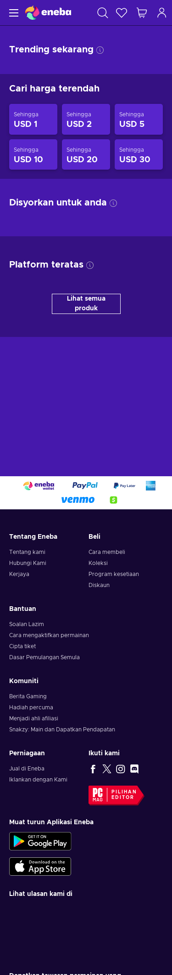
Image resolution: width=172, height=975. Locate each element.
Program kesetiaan (114, 574)
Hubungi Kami (27, 563)
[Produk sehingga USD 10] (33, 154)
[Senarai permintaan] (121, 12)
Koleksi (98, 563)
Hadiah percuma (31, 707)
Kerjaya (19, 574)
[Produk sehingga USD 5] (139, 119)
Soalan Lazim (26, 624)
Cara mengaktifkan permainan (49, 635)
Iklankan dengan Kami (38, 779)
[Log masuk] (162, 12)
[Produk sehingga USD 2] (86, 119)
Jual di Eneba (26, 768)
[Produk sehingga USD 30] (139, 154)
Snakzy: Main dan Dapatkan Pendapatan (62, 729)
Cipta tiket (22, 646)
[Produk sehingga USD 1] (33, 119)
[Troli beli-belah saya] (142, 12)
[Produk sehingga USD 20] (86, 154)
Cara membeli (107, 552)
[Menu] (12, 12)
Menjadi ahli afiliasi (33, 718)
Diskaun (99, 585)
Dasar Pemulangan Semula (44, 657)
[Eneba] (48, 13)
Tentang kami (27, 552)
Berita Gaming (28, 696)
